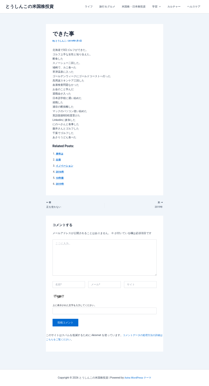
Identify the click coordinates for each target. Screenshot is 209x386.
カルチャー (176, 6)
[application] (162, 6)
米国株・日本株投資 (138, 6)
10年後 (60, 177)
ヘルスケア (194, 6)
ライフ (96, 6)
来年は (60, 153)
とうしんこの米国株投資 (29, 6)
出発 (58, 159)
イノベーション (65, 165)
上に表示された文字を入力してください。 (74, 305)
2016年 (60, 171)
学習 (159, 6)
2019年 (60, 183)
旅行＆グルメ (113, 6)
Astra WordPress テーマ (138, 377)
